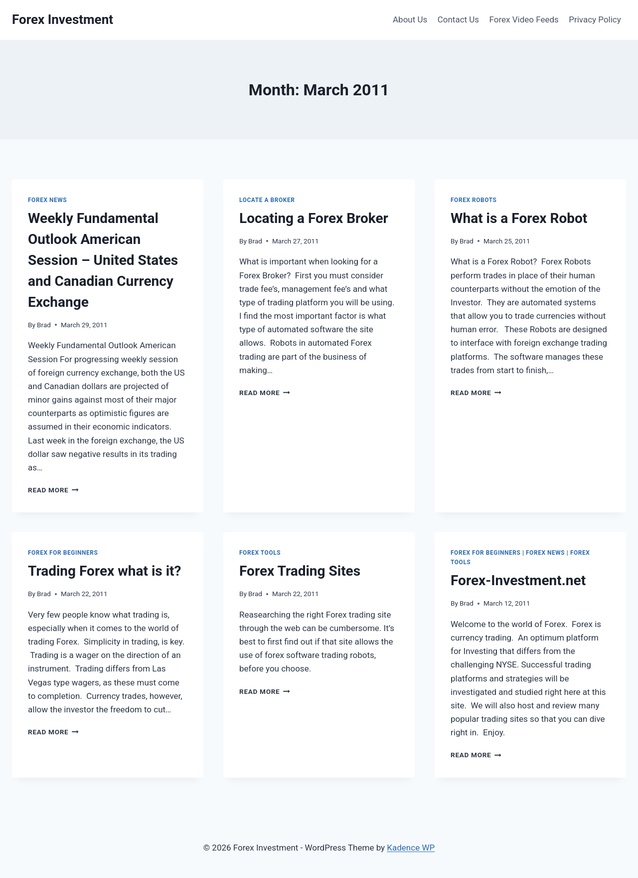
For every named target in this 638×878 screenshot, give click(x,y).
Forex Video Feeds (524, 19)
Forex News (47, 200)
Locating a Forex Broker (313, 218)
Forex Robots (474, 200)
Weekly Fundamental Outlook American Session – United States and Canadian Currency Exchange (103, 260)
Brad (44, 325)
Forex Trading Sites (299, 571)
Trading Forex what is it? (104, 571)
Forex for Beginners (63, 552)
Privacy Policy (595, 19)
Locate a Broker (267, 200)
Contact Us (458, 19)
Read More (53, 490)
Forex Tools (260, 552)
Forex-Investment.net (518, 580)
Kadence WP (411, 848)
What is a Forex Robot (519, 218)
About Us (410, 19)
